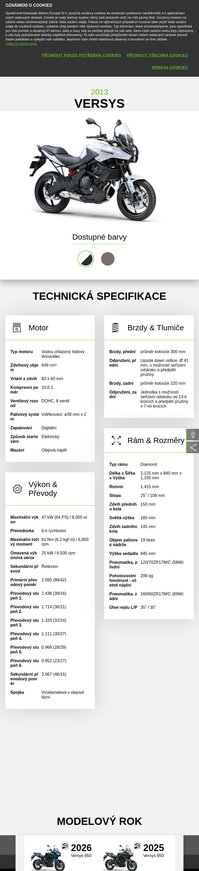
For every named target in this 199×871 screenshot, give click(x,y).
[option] (93, 169)
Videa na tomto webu (21, 44)
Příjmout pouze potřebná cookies (81, 55)
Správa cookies (170, 67)
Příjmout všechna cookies (157, 55)
